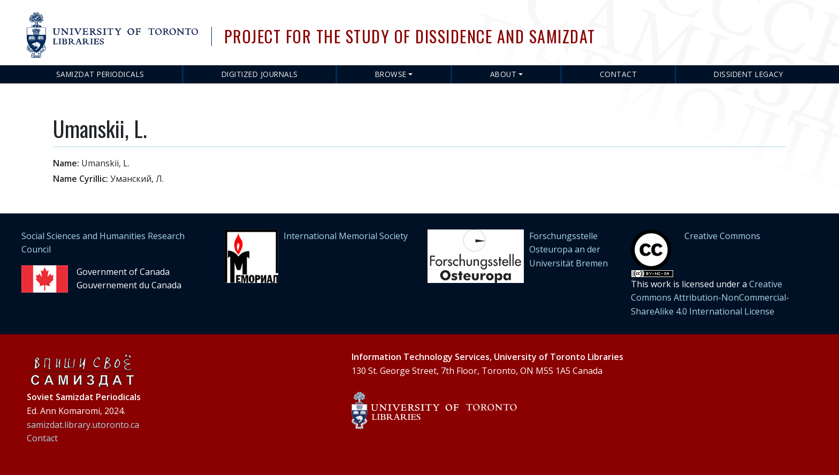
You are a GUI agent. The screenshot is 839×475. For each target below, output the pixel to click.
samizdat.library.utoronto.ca (83, 425)
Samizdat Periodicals (100, 74)
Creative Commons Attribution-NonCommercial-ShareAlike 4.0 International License (710, 297)
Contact (618, 74)
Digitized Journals (260, 74)
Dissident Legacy (748, 74)
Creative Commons (722, 236)
